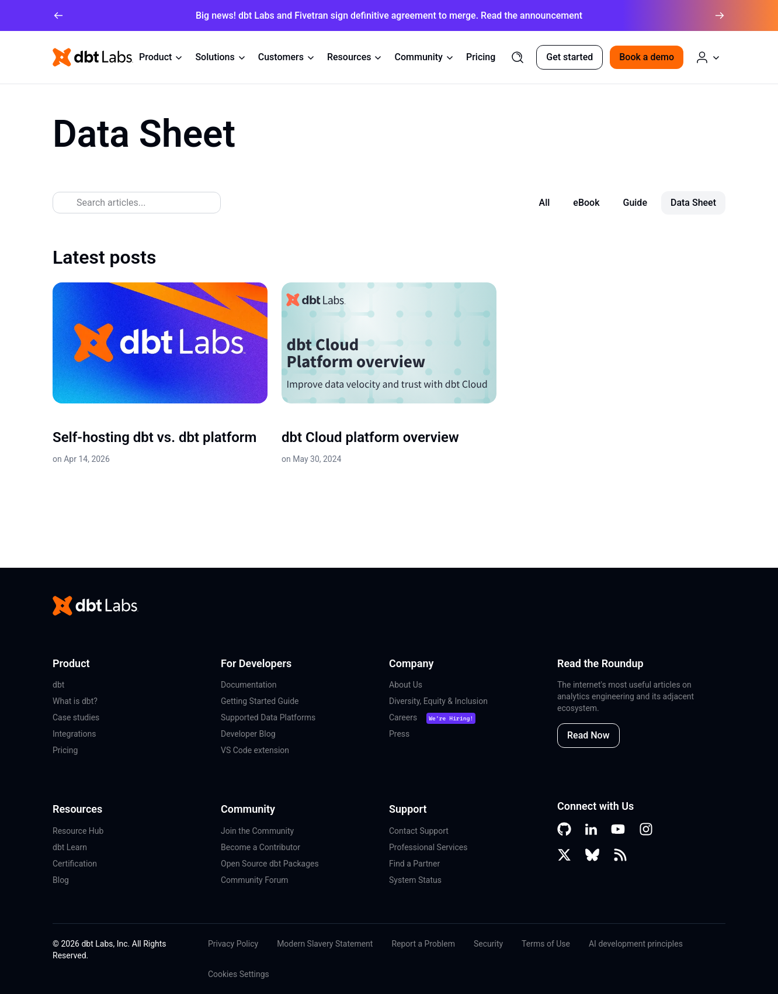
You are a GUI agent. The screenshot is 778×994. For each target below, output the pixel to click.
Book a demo (646, 57)
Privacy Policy (233, 943)
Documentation (249, 684)
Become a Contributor (260, 847)
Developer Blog (248, 733)
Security (488, 943)
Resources (355, 57)
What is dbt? (75, 701)
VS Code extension (255, 750)
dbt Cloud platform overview (370, 437)
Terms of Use (546, 943)
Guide (635, 202)
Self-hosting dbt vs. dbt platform (154, 437)
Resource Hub (78, 831)
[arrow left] (58, 15)
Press (399, 733)
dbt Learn (70, 847)
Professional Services (428, 847)
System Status (415, 880)
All (544, 202)
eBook (586, 202)
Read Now (588, 735)
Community (424, 57)
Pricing (480, 57)
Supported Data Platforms (268, 717)
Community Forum (255, 880)
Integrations (74, 733)
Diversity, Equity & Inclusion (438, 701)
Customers (286, 57)
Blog (61, 880)
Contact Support (419, 831)
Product (161, 57)
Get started (569, 57)
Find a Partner (414, 863)
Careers (403, 717)
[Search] (517, 57)
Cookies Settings (238, 974)
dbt (58, 684)
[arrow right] (719, 15)
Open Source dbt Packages (270, 863)
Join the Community (257, 831)
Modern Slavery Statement (325, 943)
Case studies (76, 717)
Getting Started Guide (260, 701)
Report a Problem (423, 943)
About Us (405, 684)
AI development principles (636, 943)
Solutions (220, 57)
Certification (75, 863)
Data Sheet (693, 202)
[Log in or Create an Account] (707, 57)
